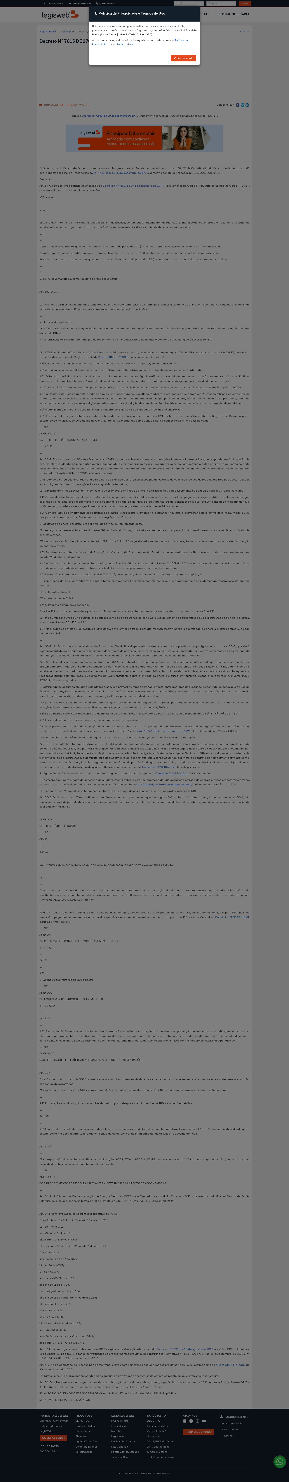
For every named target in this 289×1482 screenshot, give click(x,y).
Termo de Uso (125, 44)
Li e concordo (183, 58)
